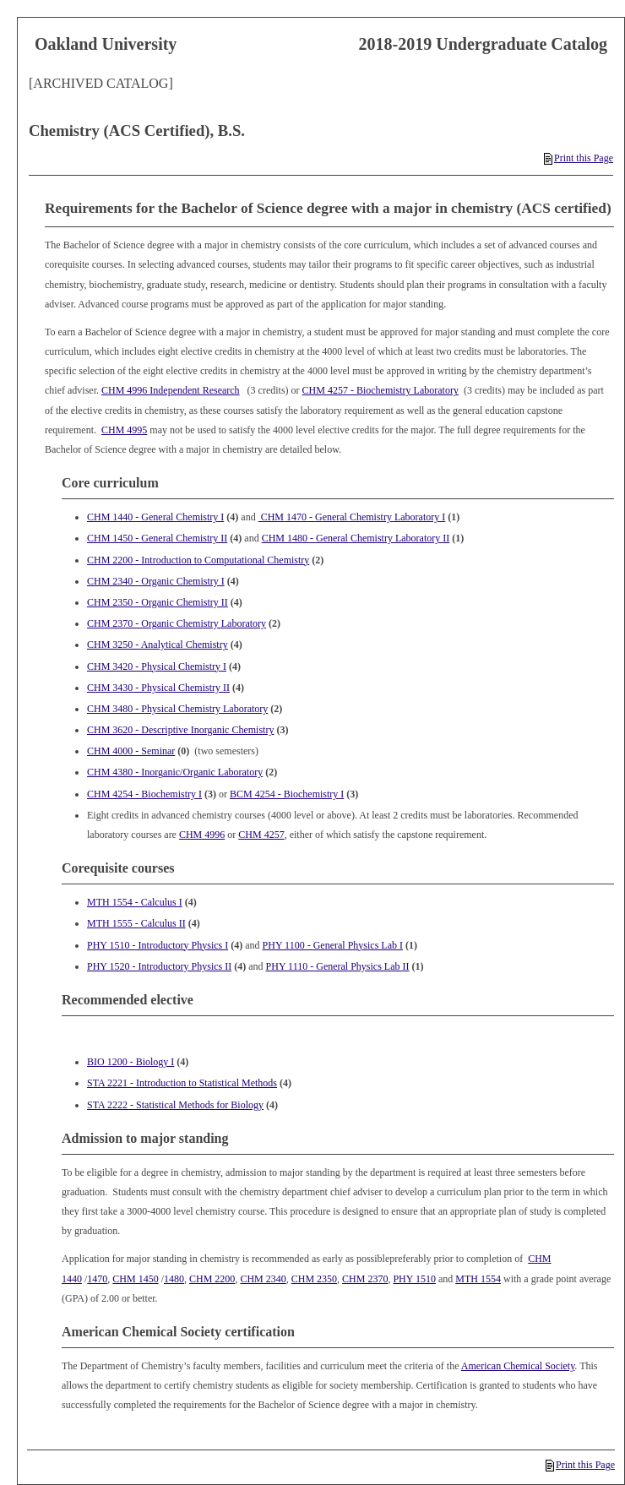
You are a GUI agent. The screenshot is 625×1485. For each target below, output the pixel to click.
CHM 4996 (202, 834)
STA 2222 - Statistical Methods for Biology (175, 1105)
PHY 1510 (414, 1279)
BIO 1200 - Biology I (130, 1062)
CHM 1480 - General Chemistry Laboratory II (356, 538)
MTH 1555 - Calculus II (136, 923)
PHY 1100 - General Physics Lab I (333, 945)
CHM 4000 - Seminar (131, 751)
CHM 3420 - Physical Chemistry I (156, 666)
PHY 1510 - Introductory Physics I (157, 945)
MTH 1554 (478, 1279)
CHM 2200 (212, 1279)
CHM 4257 (261, 834)
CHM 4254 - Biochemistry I (144, 794)
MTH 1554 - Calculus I (134, 902)
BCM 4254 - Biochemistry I (287, 794)
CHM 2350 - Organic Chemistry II (157, 602)
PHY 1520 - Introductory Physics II (159, 966)
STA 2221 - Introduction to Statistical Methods (182, 1083)
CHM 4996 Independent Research (170, 390)
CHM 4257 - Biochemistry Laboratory (380, 390)
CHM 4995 (124, 430)
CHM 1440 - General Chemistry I (155, 517)
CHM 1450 (135, 1279)
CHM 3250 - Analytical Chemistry (157, 644)
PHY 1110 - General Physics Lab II (338, 966)
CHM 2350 (314, 1279)
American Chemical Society (518, 1366)
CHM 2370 (365, 1279)
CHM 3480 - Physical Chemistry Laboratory (177, 709)
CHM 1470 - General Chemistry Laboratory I (352, 517)
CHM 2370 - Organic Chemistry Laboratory (176, 623)
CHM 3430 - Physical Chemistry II (158, 688)
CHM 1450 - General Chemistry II (157, 538)
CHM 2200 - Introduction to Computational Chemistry (198, 560)
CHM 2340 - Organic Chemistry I (156, 581)
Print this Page (578, 158)
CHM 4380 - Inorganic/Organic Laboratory (175, 772)
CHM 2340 (262, 1279)
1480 (174, 1279)
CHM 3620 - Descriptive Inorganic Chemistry (180, 730)
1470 (97, 1279)
